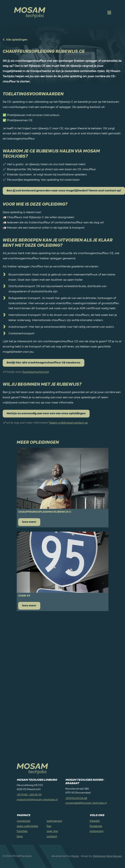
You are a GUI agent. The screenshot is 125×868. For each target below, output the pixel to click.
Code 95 (24, 595)
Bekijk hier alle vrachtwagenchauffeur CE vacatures (43, 362)
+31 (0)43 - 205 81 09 (29, 794)
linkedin (95, 821)
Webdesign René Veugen (107, 856)
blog (20, 836)
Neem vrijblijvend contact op (68, 422)
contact (52, 836)
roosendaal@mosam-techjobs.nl (86, 803)
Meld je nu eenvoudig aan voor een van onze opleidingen (46, 413)
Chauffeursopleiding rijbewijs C (44, 511)
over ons (52, 831)
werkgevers (54, 821)
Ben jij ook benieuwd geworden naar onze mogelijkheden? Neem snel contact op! (64, 190)
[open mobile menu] (108, 12)
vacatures (23, 821)
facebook (96, 826)
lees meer (29, 522)
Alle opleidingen (15, 39)
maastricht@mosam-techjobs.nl (37, 799)
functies (22, 831)
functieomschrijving (35, 372)
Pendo (75, 856)
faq (49, 826)
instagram (97, 831)
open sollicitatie (27, 826)
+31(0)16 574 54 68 (76, 798)
